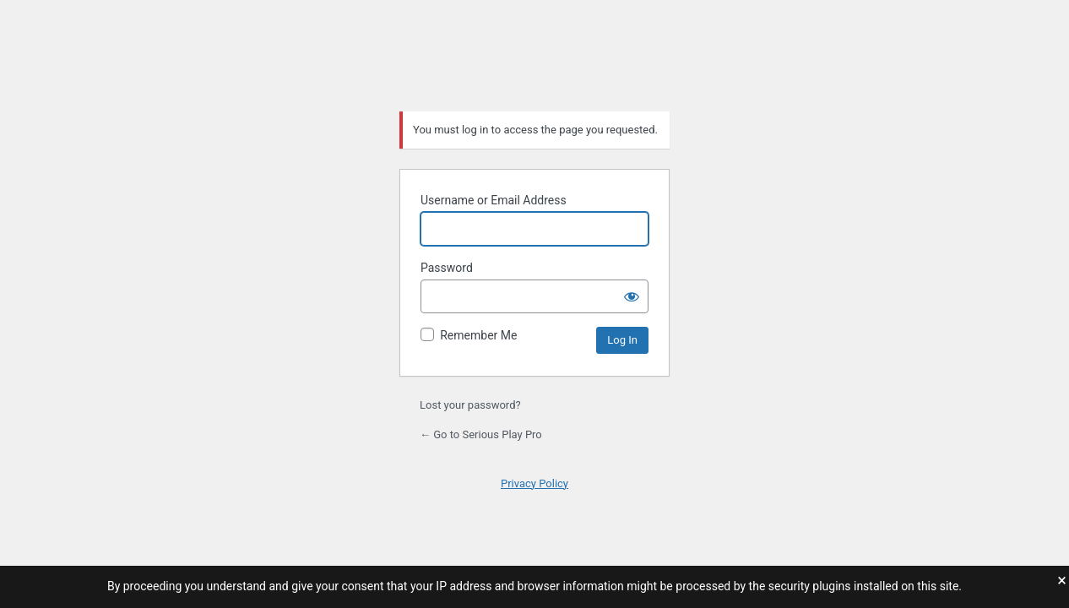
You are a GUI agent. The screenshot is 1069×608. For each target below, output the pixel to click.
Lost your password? (470, 405)
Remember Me (478, 335)
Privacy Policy (534, 483)
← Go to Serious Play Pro (481, 434)
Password (447, 267)
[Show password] (631, 296)
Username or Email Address (494, 200)
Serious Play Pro (534, 54)
